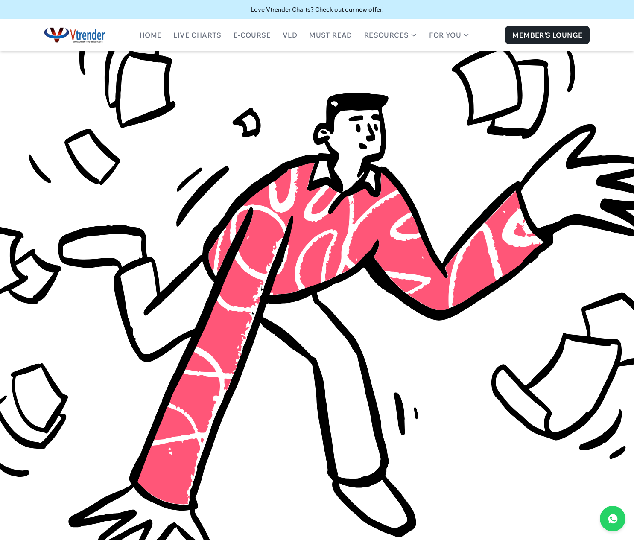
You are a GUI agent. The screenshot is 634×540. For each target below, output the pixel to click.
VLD (290, 35)
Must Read (330, 35)
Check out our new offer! (349, 9)
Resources (391, 35)
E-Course (252, 35)
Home (151, 35)
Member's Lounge (547, 35)
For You (449, 35)
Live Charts (197, 35)
